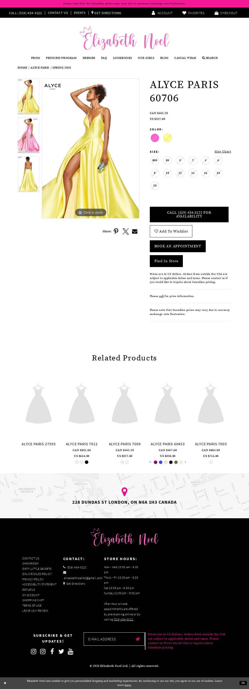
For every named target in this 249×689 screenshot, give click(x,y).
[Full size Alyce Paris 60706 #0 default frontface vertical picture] (90, 148)
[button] (226, 13)
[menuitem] (27, 13)
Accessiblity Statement (39, 584)
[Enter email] (114, 639)
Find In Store (166, 261)
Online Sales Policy (37, 574)
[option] (28, 97)
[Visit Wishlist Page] (194, 13)
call (161, 296)
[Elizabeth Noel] (124, 38)
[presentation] (39, 404)
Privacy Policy (33, 579)
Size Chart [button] (223, 151)
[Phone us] (25, 13)
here (127, 685)
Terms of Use (31, 605)
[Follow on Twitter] (61, 651)
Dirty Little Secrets (37, 569)
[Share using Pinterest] (116, 231)
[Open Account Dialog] (162, 13)
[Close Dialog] (5, 683)
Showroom (30, 563)
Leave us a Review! (35, 610)
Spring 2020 (62, 67)
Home (22, 67)
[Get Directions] (106, 13)
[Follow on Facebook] (52, 651)
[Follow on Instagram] (33, 651)
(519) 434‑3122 (124, 619)
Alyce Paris (39, 67)
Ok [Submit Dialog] (243, 683)
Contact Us (58, 12)
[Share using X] (125, 231)
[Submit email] (138, 639)
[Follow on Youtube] (70, 651)
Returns (28, 589)
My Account (31, 595)
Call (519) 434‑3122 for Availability (189, 214)
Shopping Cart (33, 600)
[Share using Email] (135, 231)
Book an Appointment (177, 246)
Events (80, 12)
